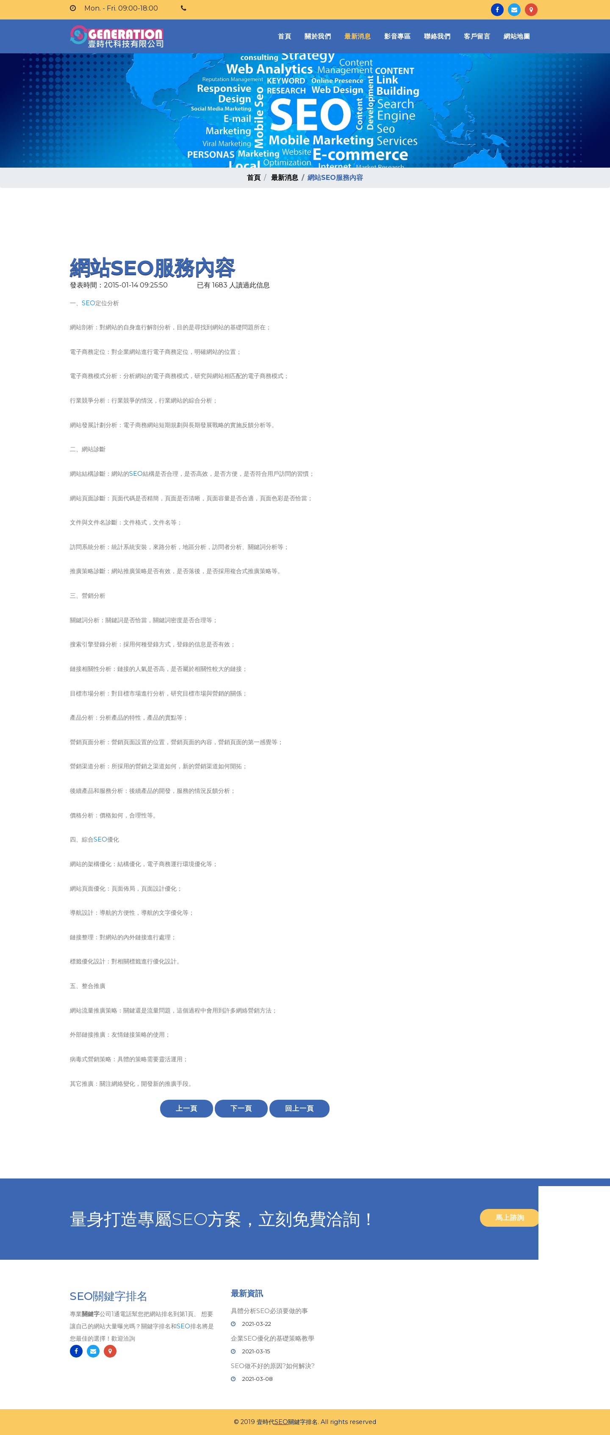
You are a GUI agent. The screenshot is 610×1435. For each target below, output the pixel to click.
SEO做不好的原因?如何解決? (273, 1366)
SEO (88, 303)
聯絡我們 (437, 36)
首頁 (286, 35)
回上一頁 (299, 1108)
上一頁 (186, 1108)
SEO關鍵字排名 (109, 1297)
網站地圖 (517, 36)
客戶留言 (477, 36)
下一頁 (241, 1108)
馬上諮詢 (510, 1218)
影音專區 (397, 36)
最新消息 (357, 36)
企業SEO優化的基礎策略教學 (272, 1338)
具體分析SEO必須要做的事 (269, 1311)
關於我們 (318, 36)
